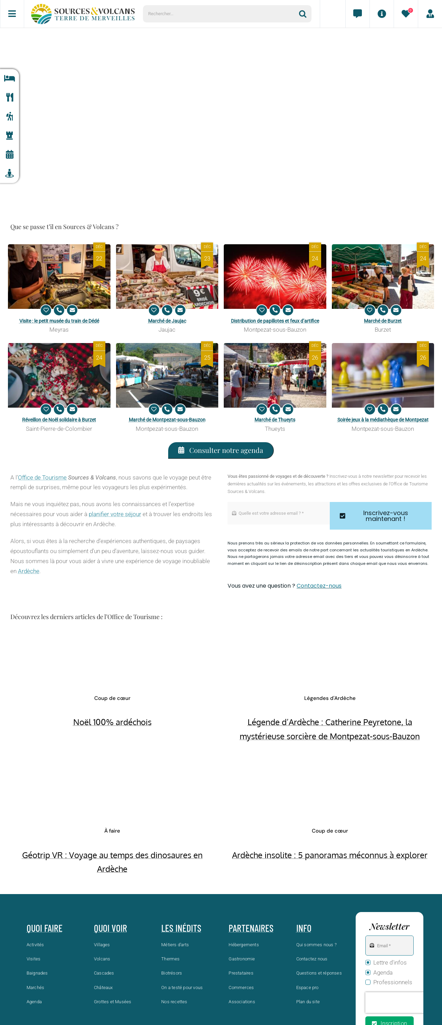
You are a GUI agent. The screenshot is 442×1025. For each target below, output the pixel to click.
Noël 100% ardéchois (112, 721)
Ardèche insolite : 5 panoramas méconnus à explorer (329, 855)
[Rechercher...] (221, 13)
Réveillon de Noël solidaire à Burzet (59, 420)
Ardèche (28, 571)
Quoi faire (45, 928)
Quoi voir (110, 928)
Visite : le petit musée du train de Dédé (59, 321)
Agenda (383, 972)
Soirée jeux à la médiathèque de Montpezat (383, 420)
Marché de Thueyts (274, 420)
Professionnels (392, 982)
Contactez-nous (319, 586)
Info (303, 928)
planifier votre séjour (115, 514)
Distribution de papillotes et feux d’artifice (275, 321)
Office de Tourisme (42, 477)
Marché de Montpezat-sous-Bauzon (167, 420)
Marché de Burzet (383, 321)
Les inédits (181, 928)
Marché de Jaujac (167, 321)
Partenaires (251, 928)
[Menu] (12, 14)
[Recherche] (305, 13)
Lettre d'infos (390, 962)
